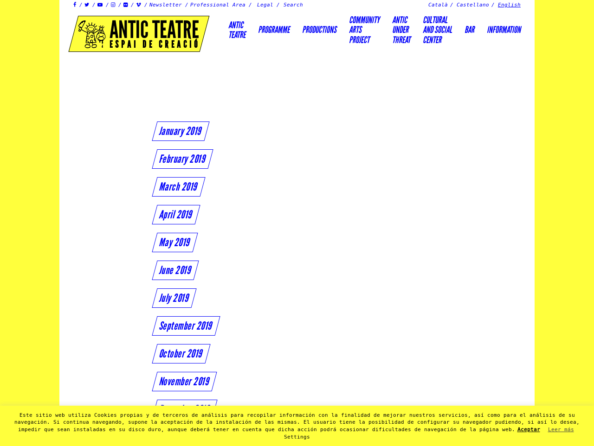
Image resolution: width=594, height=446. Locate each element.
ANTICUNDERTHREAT (401, 29)
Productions (319, 29)
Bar (469, 29)
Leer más (561, 430)
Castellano (473, 5)
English (509, 5)
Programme (274, 29)
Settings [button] (297, 437)
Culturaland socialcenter (437, 29)
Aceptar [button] (528, 430)
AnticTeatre (236, 29)
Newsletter (165, 5)
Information (504, 29)
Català (438, 5)
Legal (265, 5)
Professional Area (217, 5)
